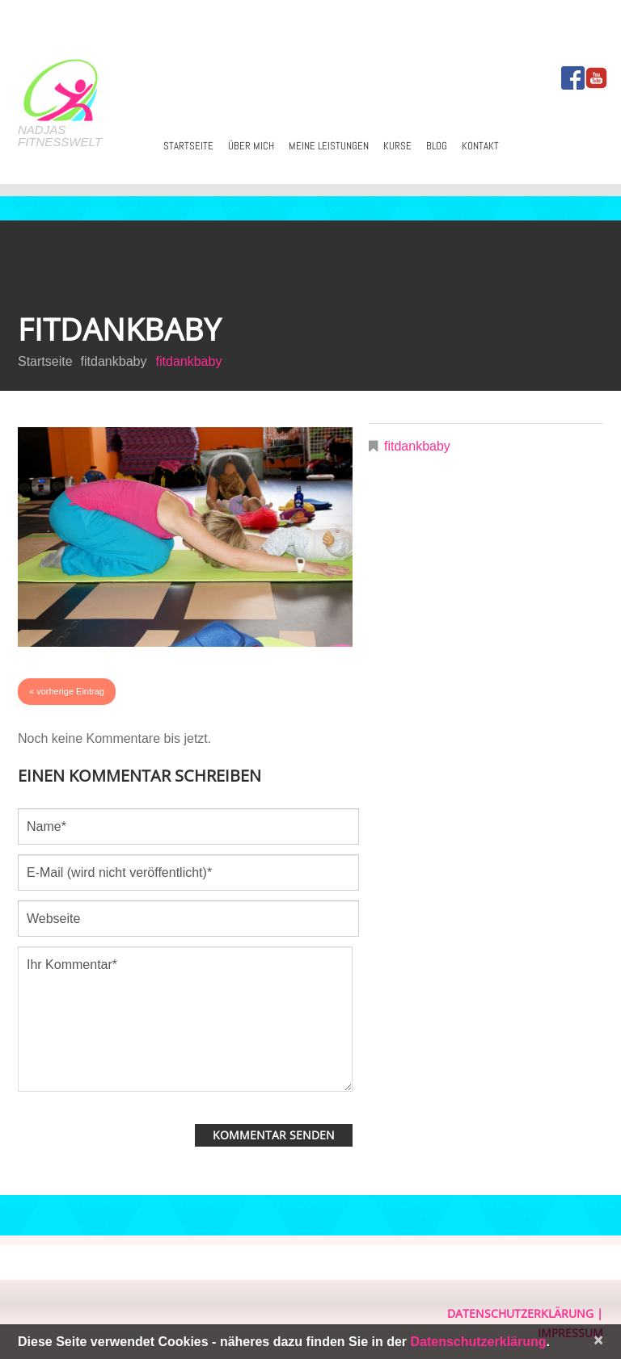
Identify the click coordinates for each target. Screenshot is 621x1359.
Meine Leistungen (329, 146)
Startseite (188, 146)
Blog (436, 146)
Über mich (251, 146)
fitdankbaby (114, 361)
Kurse (397, 146)
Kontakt (480, 146)
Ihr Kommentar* (185, 1019)
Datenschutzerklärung (520, 1313)
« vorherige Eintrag (66, 691)
